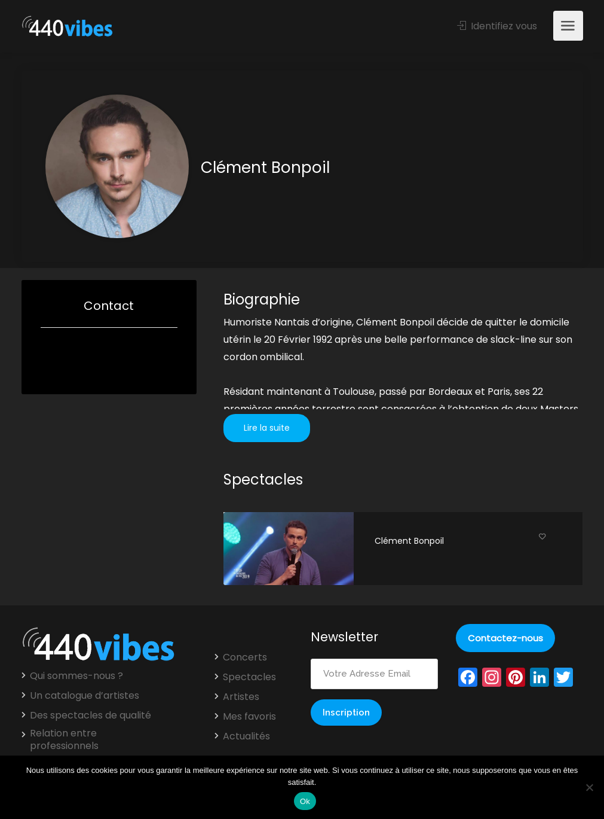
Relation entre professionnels (64, 740)
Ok (305, 801)
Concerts (245, 657)
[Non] (589, 787)
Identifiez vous (497, 26)
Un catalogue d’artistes (84, 695)
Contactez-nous (505, 638)
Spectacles (249, 677)
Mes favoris (249, 716)
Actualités (246, 736)
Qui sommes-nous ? (76, 676)
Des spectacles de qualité (90, 715)
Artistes (241, 697)
